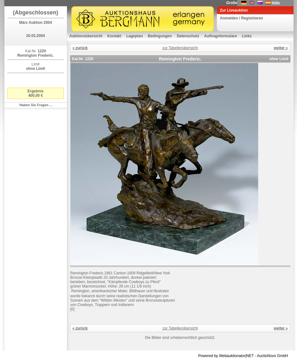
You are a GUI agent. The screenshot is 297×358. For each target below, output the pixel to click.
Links (247, 36)
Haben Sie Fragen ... (35, 105)
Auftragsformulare (220, 36)
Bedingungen (160, 36)
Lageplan (134, 36)
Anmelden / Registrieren (241, 18)
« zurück (80, 48)
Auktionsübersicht (85, 36)
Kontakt (114, 36)
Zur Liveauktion (234, 10)
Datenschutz (188, 36)
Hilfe (276, 3)
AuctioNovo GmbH (272, 356)
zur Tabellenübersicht (180, 48)
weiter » (281, 48)
